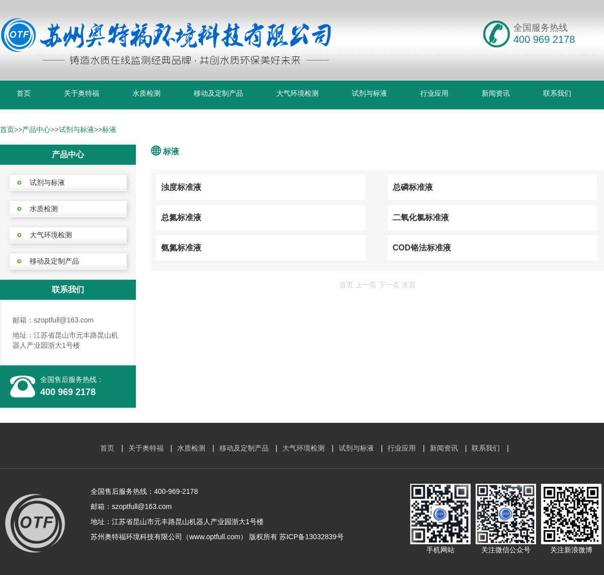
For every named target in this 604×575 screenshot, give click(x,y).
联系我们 (557, 93)
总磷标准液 (413, 187)
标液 (109, 129)
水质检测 (146, 93)
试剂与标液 (369, 93)
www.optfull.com (214, 537)
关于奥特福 (81, 93)
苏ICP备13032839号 (311, 537)
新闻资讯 (496, 93)
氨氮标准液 (181, 247)
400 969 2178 (68, 392)
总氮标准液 (181, 217)
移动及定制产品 (218, 93)
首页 (24, 93)
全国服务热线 (540, 28)
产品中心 (36, 129)
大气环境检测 (297, 93)
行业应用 (434, 93)
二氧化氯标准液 (421, 217)
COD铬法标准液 (422, 247)
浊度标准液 (181, 187)
